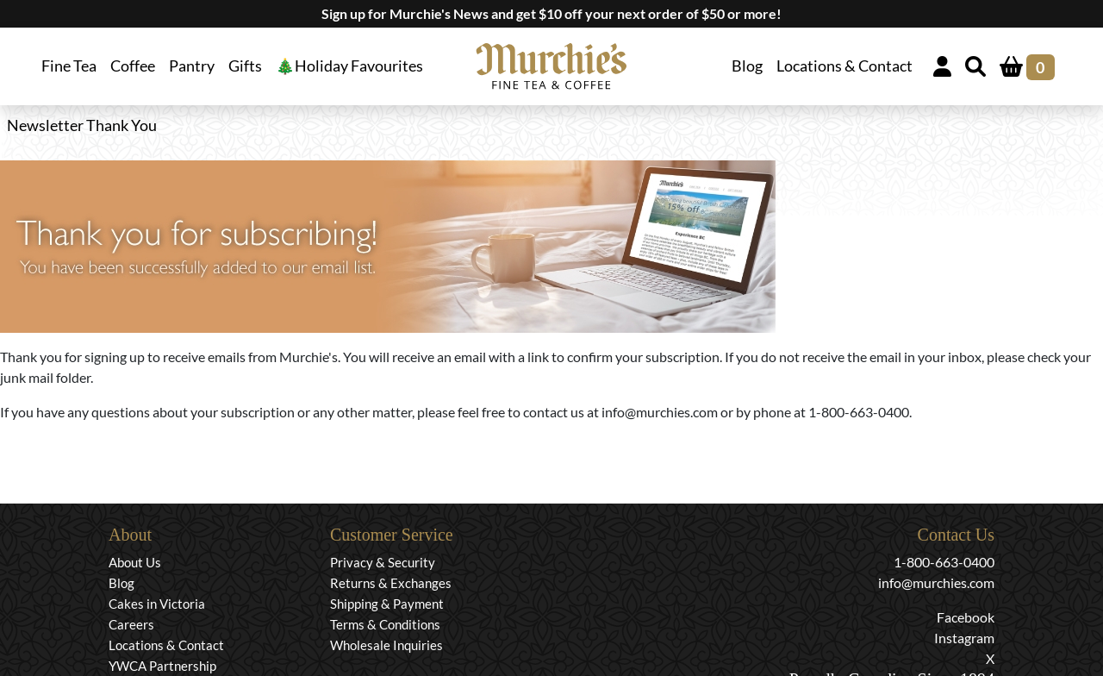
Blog (747, 66)
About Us (135, 562)
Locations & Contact (844, 66)
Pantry (192, 66)
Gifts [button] (245, 66)
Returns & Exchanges (391, 583)
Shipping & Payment (387, 603)
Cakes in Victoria (157, 603)
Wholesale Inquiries (386, 645)
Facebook (965, 617)
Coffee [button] (132, 66)
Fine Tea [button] (69, 66)
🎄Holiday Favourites (349, 66)
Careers (131, 624)
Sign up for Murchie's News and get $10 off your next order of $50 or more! (551, 13)
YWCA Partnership (162, 665)
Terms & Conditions (385, 624)
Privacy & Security (382, 562)
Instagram (964, 637)
